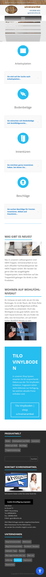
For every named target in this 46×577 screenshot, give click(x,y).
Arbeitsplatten (23, 63)
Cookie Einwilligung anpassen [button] (19, 502)
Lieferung (9, 560)
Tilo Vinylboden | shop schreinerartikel (24, 410)
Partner (21, 551)
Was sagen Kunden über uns (15, 555)
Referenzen (27, 542)
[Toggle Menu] (23, 18)
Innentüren (23, 152)
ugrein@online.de (33, 13)
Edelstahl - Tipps (11, 551)
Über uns (30, 555)
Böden (8, 441)
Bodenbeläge (23, 107)
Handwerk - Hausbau (31, 546)
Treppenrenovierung (13, 450)
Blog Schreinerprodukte (14, 546)
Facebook (18, 560)
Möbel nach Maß (11, 445)
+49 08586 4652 (34, 10)
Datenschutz (10, 565)
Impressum (27, 560)
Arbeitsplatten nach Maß (21, 441)
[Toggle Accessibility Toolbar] (40, 571)
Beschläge (23, 196)
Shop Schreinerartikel (13, 542)
